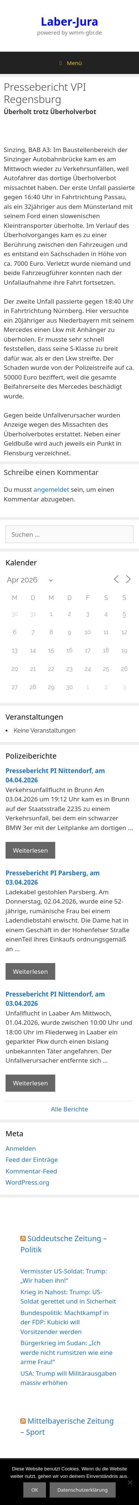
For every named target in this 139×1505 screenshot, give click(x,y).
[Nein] (129, 1482)
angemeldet (51, 489)
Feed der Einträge (32, 1159)
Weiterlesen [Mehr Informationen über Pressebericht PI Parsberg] (30, 971)
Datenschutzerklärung (82, 1489)
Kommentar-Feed (31, 1171)
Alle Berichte (69, 1109)
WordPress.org (27, 1182)
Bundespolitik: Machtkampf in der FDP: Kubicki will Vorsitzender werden (64, 1322)
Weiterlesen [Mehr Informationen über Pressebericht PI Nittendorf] (30, 850)
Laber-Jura (69, 21)
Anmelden (21, 1148)
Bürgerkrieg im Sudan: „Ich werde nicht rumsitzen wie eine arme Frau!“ (66, 1352)
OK (34, 1489)
